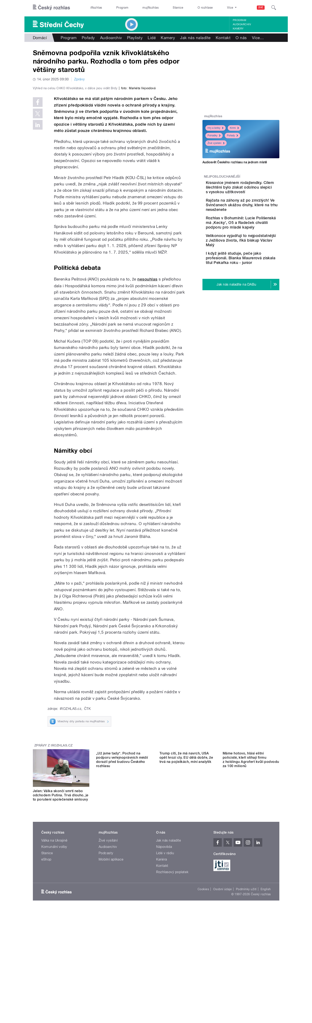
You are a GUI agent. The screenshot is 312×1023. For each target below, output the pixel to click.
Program (122, 7)
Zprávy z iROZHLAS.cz (53, 835)
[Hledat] (273, 7)
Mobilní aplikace (111, 953)
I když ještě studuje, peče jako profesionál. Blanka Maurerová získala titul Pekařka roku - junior (252, 283)
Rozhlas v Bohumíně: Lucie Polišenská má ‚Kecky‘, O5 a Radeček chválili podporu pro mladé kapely (254, 239)
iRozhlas (96, 7)
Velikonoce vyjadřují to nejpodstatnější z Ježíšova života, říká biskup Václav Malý (253, 261)
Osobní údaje (222, 982)
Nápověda (164, 940)
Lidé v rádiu (165, 947)
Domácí (40, 37)
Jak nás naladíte (195, 37)
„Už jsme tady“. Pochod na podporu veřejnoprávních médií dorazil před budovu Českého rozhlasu (122, 886)
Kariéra (161, 953)
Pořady (88, 37)
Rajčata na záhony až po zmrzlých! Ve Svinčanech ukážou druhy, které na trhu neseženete (254, 216)
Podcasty (106, 947)
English (266, 982)
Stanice (178, 7)
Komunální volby (54, 940)
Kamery (238, 28)
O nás (241, 37)
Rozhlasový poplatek (172, 965)
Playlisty (135, 37)
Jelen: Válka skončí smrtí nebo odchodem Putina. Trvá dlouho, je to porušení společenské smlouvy (60, 884)
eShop (46, 953)
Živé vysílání (216, 143)
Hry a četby (216, 127)
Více (258, 37)
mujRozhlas (150, 7)
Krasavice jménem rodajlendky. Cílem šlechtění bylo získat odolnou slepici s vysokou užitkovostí (253, 191)
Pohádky (214, 135)
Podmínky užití (246, 982)
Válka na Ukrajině (54, 934)
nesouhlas (147, 368)
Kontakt (223, 37)
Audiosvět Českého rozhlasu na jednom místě (234, 162)
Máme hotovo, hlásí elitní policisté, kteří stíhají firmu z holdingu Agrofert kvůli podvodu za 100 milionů (251, 886)
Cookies (203, 982)
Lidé (152, 37)
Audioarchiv (242, 24)
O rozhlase (205, 7)
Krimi (234, 127)
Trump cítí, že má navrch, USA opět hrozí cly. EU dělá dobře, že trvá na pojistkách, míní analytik (186, 884)
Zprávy (79, 79)
